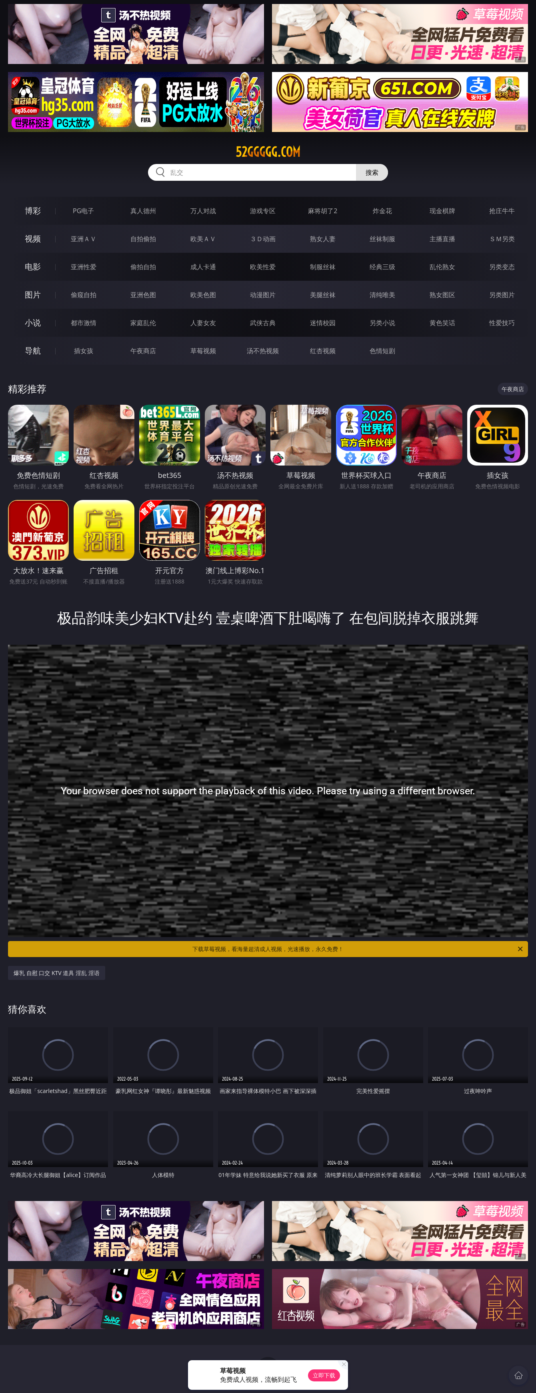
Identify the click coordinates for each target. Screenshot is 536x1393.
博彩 (33, 210)
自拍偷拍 (143, 238)
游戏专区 (263, 210)
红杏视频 (323, 350)
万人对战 (203, 210)
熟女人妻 (323, 238)
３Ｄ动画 (263, 238)
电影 (33, 266)
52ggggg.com (268, 152)
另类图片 (502, 294)
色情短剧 (382, 350)
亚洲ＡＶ (83, 238)
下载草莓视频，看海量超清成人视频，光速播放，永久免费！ (358, 949)
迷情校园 (323, 322)
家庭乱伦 (143, 322)
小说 (33, 322)
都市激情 (83, 322)
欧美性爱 (263, 266)
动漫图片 (263, 294)
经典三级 (382, 266)
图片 (33, 294)
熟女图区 (442, 294)
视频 (33, 238)
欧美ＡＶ (203, 238)
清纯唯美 (382, 294)
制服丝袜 (323, 266)
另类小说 (382, 322)
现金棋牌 (442, 210)
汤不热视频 (263, 350)
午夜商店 (143, 350)
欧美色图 (203, 294)
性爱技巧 (502, 322)
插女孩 (83, 350)
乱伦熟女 (442, 266)
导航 (33, 350)
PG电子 (83, 210)
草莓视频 (203, 350)
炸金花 (382, 210)
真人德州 (143, 210)
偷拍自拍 (143, 266)
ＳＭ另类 (502, 238)
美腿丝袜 (323, 294)
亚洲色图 (143, 294)
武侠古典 (263, 322)
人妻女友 (203, 322)
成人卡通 (203, 266)
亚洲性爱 (83, 266)
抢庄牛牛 (502, 210)
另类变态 (502, 266)
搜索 (372, 172)
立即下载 (324, 1375)
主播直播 (442, 238)
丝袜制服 (382, 238)
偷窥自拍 (83, 294)
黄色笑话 (442, 322)
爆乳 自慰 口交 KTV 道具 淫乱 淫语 (57, 973)
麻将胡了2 (322, 210)
